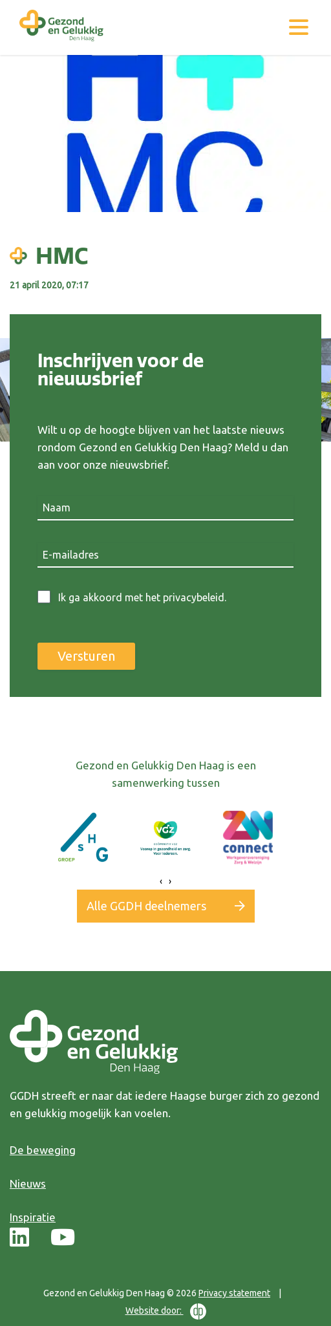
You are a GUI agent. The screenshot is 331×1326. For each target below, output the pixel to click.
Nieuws (28, 1183)
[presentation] (161, 881)
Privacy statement (234, 1293)
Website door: (165, 1311)
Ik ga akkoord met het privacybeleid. (142, 597)
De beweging (43, 1150)
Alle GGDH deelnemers (146, 905)
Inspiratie (33, 1217)
